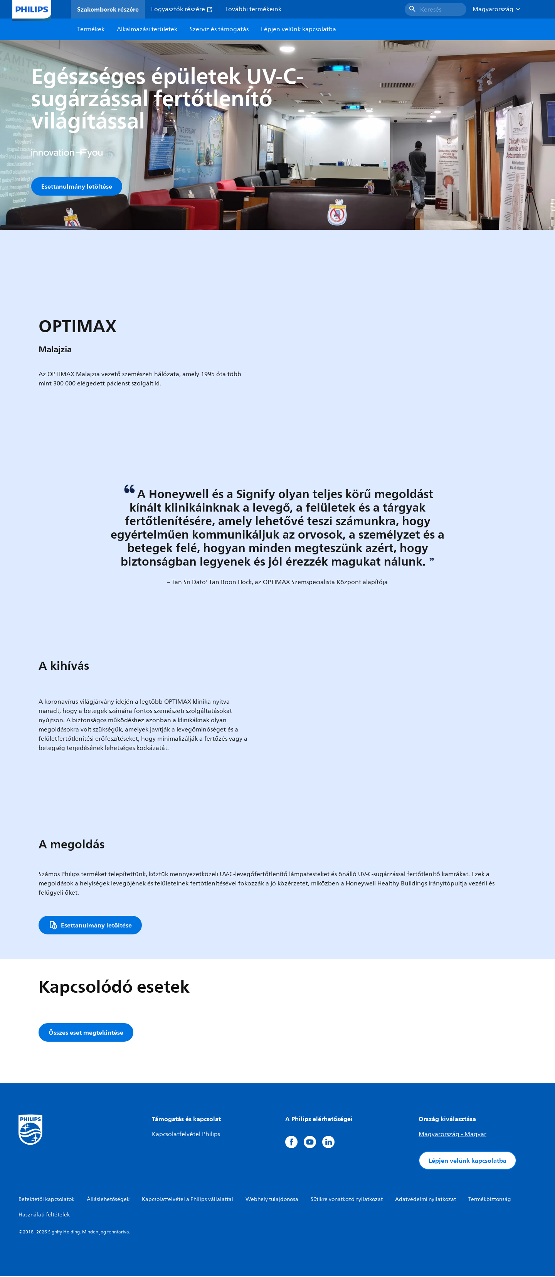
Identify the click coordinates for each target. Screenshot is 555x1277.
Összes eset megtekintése (86, 1033)
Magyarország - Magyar (452, 1135)
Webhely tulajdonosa (272, 1200)
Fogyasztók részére (182, 9)
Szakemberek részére (108, 9)
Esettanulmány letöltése (76, 186)
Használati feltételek (44, 1215)
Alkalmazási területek (147, 29)
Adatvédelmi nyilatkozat (425, 1200)
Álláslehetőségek (108, 1200)
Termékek (90, 29)
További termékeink (253, 9)
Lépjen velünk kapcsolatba (467, 1161)
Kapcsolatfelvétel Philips (186, 1135)
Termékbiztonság (489, 1200)
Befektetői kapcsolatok (46, 1200)
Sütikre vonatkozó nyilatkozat (347, 1200)
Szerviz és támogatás (219, 29)
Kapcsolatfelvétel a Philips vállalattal (187, 1200)
